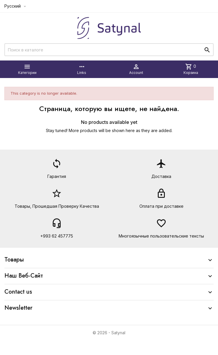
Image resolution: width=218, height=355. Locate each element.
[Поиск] (109, 50)
